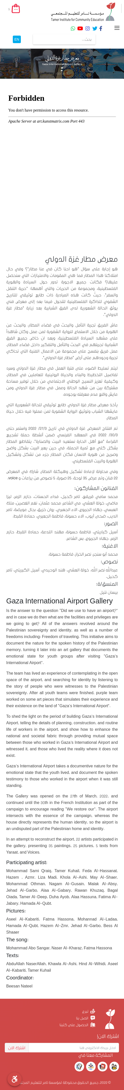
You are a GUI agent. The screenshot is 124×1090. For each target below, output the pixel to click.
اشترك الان (16, 1047)
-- (16, 9)
